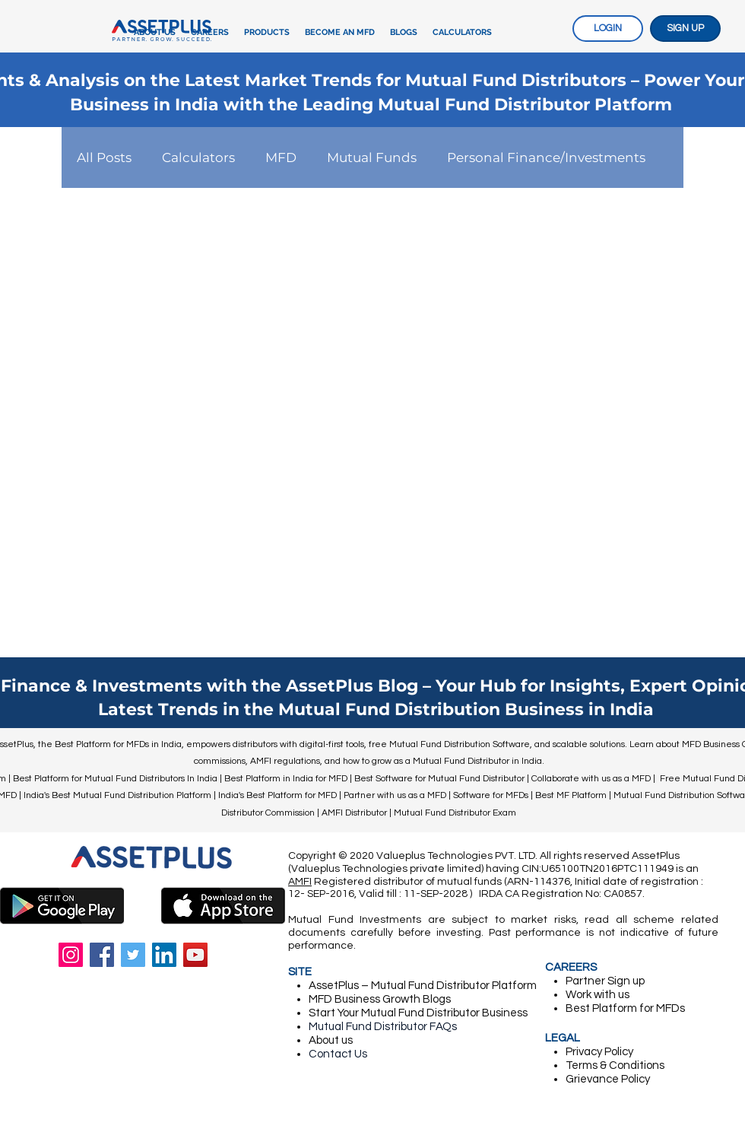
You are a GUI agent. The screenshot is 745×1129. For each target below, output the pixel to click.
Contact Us (338, 1054)
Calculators (198, 157)
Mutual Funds (372, 157)
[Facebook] (102, 955)
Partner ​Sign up (605, 981)
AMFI (300, 881)
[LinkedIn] (164, 955)
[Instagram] (71, 955)
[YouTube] (195, 955)
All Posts (104, 157)
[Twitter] (133, 955)
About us (331, 1040)
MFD (280, 157)
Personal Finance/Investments (546, 157)
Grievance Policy (608, 1079)
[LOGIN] (607, 28)
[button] (266, 32)
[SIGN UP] (685, 28)
